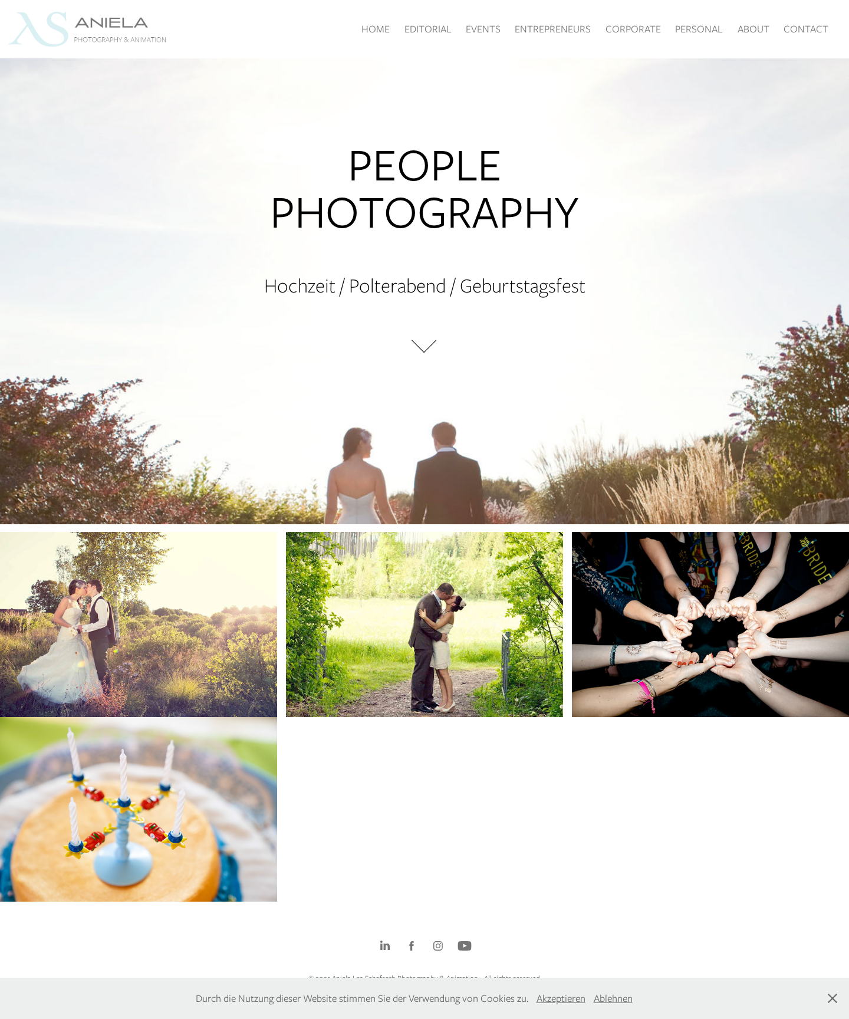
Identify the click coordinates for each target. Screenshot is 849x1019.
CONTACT (806, 29)
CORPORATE (633, 29)
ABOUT (753, 29)
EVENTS (483, 29)
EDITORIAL (428, 29)
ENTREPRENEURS (553, 29)
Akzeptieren (561, 998)
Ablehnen (613, 998)
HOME (375, 29)
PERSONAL (699, 29)
